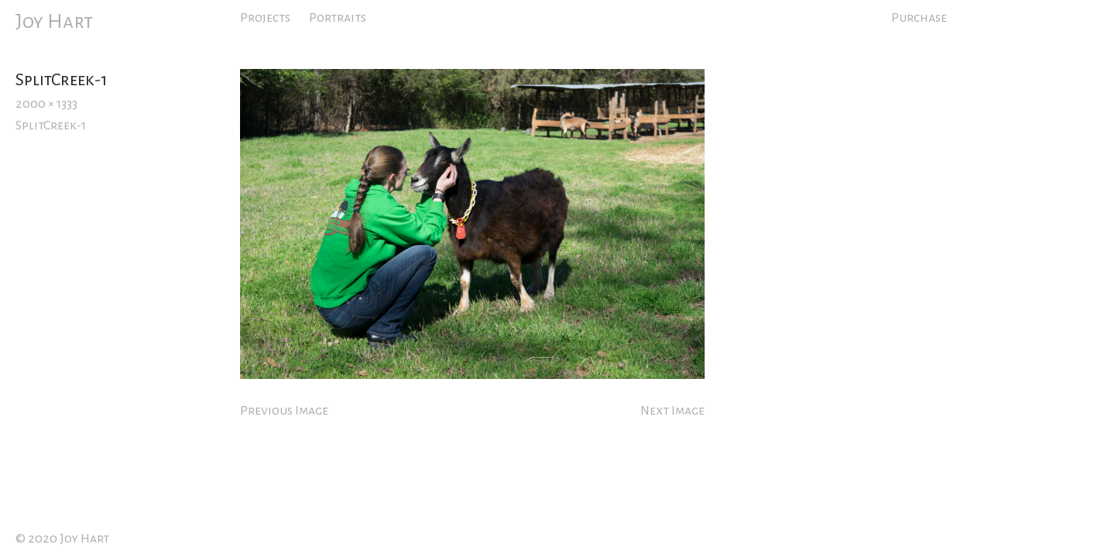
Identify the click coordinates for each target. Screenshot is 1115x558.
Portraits (337, 18)
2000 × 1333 (46, 104)
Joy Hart (54, 22)
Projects (265, 18)
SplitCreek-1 (50, 126)
